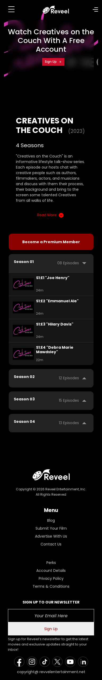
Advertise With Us (51, 536)
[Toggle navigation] (11, 9)
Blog (51, 520)
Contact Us (51, 544)
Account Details (51, 570)
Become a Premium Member (51, 242)
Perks (51, 562)
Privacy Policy (51, 578)
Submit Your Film (51, 528)
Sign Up (53, 61)
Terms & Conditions (51, 586)
